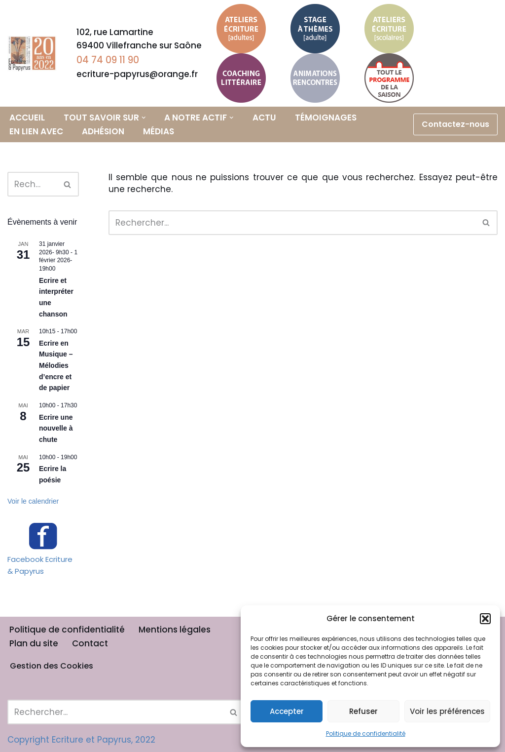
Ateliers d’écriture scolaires (386, 24)
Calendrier (388, 78)
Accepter (287, 711)
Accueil (27, 117)
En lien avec (36, 131)
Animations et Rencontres (315, 73)
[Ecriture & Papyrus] (34, 53)
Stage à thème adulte (309, 24)
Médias (158, 131)
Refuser (363, 711)
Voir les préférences (447, 711)
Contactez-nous (455, 124)
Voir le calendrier (33, 501)
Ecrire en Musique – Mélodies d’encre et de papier (55, 365)
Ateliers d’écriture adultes (238, 24)
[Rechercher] (32, 184)
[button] (485, 619)
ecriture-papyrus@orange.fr (137, 74)
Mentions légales (175, 629)
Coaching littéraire (239, 66)
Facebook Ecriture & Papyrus (39, 565)
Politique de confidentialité (365, 733)
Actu (264, 117)
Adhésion (103, 131)
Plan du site (33, 643)
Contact (90, 643)
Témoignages (326, 117)
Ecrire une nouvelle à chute (55, 428)
